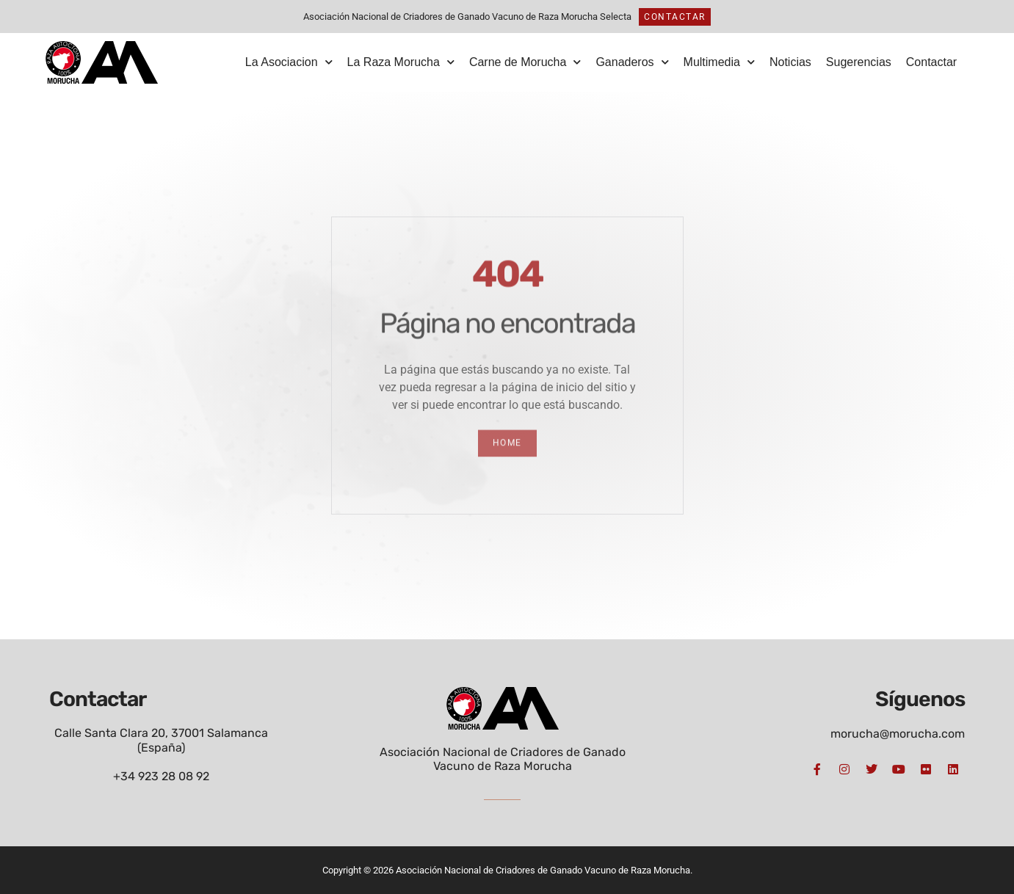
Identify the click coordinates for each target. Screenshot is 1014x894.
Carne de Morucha (525, 62)
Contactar (931, 62)
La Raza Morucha (401, 62)
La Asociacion (289, 62)
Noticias (790, 62)
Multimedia (719, 62)
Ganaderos (631, 62)
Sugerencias (858, 62)
